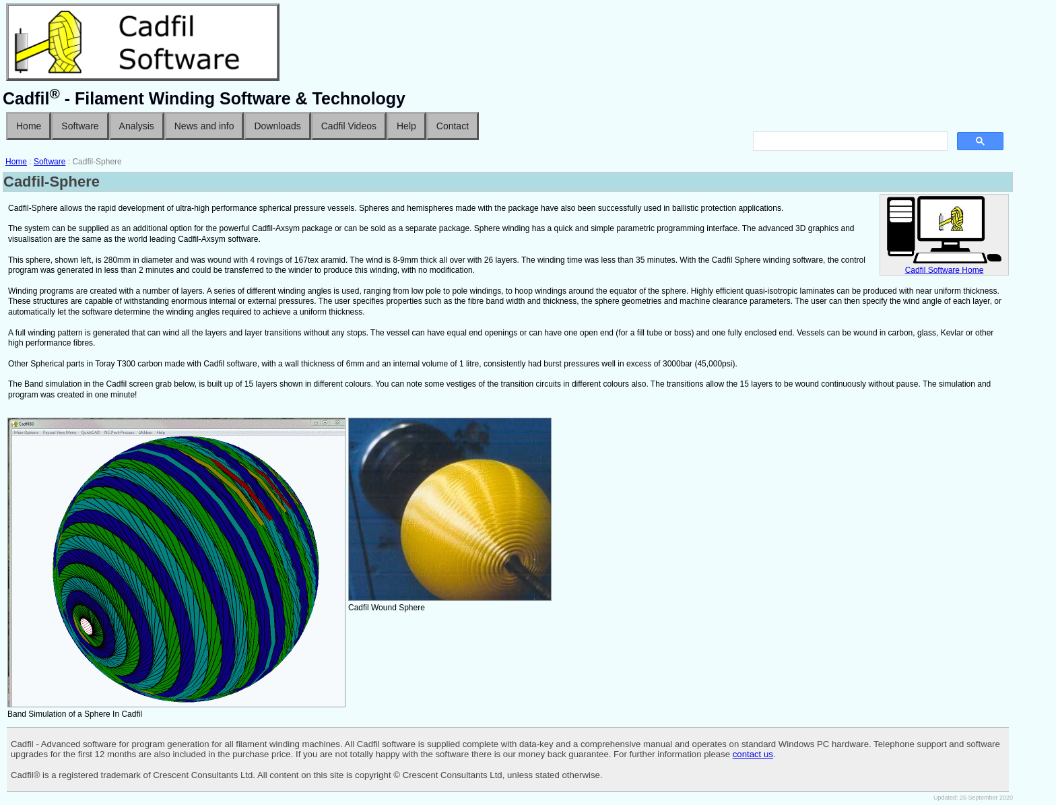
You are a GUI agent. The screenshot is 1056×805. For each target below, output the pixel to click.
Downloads (277, 126)
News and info (204, 126)
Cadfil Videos (348, 126)
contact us (753, 754)
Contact (452, 126)
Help (406, 126)
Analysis (136, 126)
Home (28, 126)
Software (79, 126)
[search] (849, 141)
